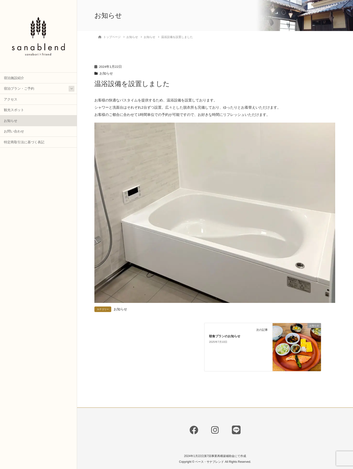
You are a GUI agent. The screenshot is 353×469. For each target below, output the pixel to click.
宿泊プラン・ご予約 (19, 88)
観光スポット (14, 110)
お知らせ (10, 121)
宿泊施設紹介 (14, 78)
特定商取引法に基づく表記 (24, 142)
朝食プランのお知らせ (224, 336)
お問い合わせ (14, 131)
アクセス (10, 99)
